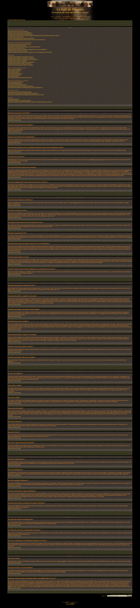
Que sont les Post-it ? (13, 76)
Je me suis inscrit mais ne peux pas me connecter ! (21, 38)
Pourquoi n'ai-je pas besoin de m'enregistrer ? (20, 32)
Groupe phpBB (61, 561)
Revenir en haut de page (14, 120)
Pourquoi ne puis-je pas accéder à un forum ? (20, 63)
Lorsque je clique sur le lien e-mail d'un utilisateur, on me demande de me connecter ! (30, 52)
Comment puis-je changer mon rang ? (18, 50)
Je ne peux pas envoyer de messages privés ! (20, 92)
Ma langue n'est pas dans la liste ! (16, 48)
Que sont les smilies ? (13, 72)
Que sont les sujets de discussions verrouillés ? (20, 77)
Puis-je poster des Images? (15, 73)
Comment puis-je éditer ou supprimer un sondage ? (21, 62)
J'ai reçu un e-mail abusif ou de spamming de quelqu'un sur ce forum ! (26, 94)
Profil (55, 18)
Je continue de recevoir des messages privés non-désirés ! (23, 93)
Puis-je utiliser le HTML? (14, 70)
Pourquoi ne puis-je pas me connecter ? (18, 31)
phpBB (67, 602)
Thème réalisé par (70, 604)
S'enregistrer (86, 16)
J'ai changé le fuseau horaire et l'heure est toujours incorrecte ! (24, 46)
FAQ (52, 16)
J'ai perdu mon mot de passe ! (16, 36)
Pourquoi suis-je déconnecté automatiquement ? (20, 34)
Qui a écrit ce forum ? (13, 99)
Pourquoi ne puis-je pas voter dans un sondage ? (20, 64)
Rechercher (58, 16)
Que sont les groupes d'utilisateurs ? (17, 84)
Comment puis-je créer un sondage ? (17, 60)
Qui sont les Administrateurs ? (15, 82)
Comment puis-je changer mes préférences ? (19, 44)
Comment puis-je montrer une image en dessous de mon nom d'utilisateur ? (27, 49)
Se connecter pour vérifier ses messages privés (69, 18)
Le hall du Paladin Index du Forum (16, 19)
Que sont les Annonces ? (14, 74)
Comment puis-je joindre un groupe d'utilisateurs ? (21, 86)
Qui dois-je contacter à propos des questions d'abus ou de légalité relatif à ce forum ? (30, 101)
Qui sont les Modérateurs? (15, 83)
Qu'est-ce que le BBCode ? (15, 69)
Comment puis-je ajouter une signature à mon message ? (23, 59)
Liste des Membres (66, 16)
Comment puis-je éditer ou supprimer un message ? (21, 58)
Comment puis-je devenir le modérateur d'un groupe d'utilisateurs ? (25, 87)
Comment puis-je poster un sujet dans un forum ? (21, 56)
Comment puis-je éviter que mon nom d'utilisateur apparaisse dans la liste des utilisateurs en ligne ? (34, 35)
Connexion (83, 18)
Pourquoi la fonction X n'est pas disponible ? (19, 100)
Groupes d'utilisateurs (77, 16)
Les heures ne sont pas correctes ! (17, 45)
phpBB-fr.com (72, 603)
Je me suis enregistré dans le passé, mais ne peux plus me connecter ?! (26, 39)
